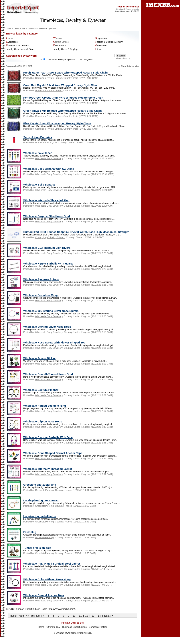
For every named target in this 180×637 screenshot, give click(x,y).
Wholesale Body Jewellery (49, 158)
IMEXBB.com (70, 633)
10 (74, 615)
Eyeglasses (12, 42)
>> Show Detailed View (128, 66)
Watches (57, 38)
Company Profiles (98, 627)
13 (93, 615)
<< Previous (33, 615)
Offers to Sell (19, 29)
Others (98, 49)
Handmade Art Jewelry (17, 45)
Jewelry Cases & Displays (65, 49)
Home (8, 29)
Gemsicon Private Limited (48, 78)
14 (99, 615)
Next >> (108, 615)
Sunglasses (101, 38)
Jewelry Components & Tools (20, 49)
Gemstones (101, 45)
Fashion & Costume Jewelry (109, 42)
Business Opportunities (74, 627)
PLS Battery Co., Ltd (46, 142)
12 (86, 615)
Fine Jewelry (59, 45)
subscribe (135, 9)
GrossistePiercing (44, 490)
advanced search (123, 58)
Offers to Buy (53, 627)
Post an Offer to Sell (128, 6)
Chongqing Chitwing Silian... (50, 237)
